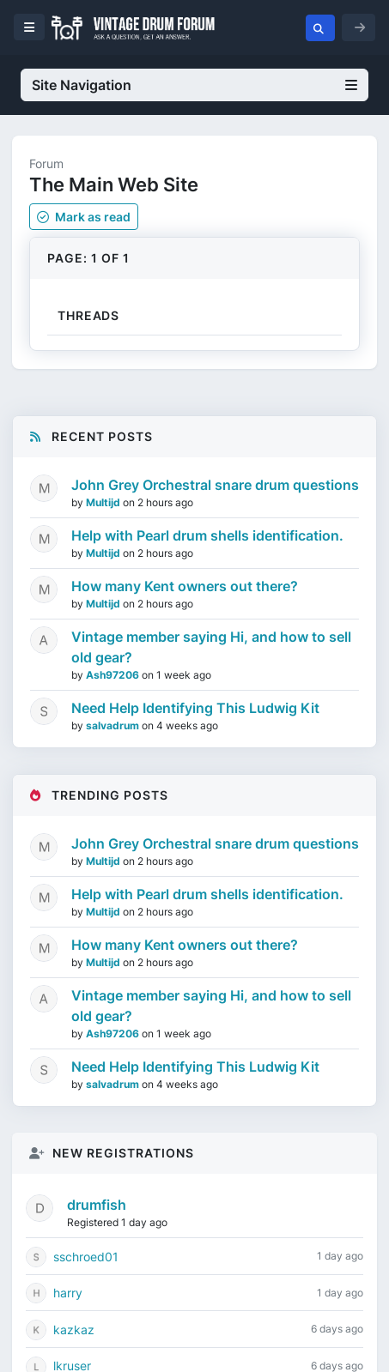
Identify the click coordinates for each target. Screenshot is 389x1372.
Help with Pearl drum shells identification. (207, 535)
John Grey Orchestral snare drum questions (215, 484)
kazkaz (73, 1329)
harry (67, 1292)
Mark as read (84, 216)
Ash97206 (114, 674)
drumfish (96, 1204)
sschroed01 (86, 1256)
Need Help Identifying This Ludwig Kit (195, 707)
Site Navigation (194, 85)
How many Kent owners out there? (184, 586)
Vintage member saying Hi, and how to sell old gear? (211, 647)
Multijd (104, 502)
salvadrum (114, 725)
